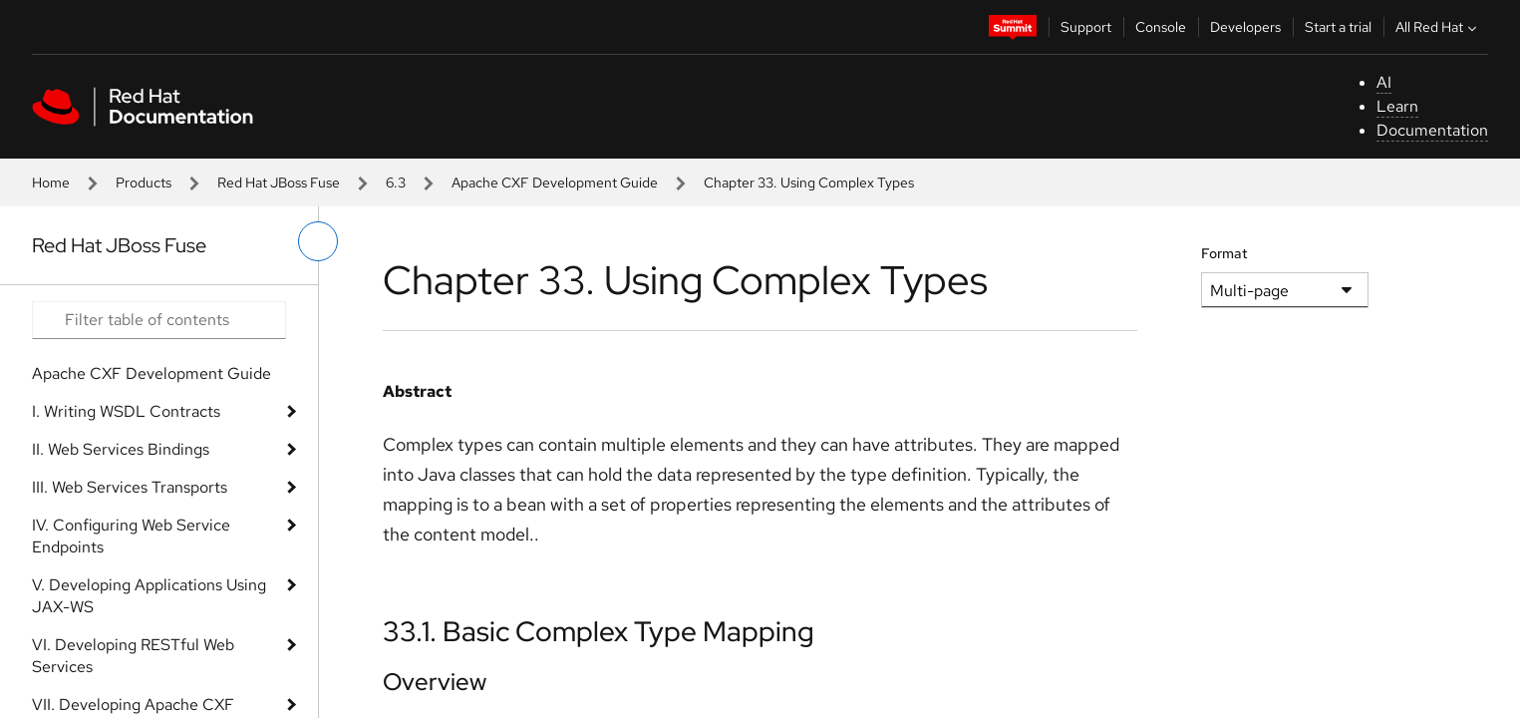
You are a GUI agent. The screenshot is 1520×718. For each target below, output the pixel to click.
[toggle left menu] (318, 241)
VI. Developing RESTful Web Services (133, 655)
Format (1224, 253)
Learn (1397, 106)
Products (143, 182)
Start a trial (1338, 27)
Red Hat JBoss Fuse (278, 182)
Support (1086, 27)
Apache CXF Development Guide (555, 182)
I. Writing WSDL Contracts (126, 411)
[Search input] (159, 320)
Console (1160, 27)
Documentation (1432, 130)
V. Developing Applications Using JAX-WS (149, 595)
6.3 (396, 182)
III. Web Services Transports (129, 487)
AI (1383, 82)
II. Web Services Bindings (120, 449)
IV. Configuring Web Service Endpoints (131, 536)
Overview (434, 681)
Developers (1245, 27)
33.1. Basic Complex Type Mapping (598, 631)
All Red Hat (1438, 27)
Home (51, 182)
